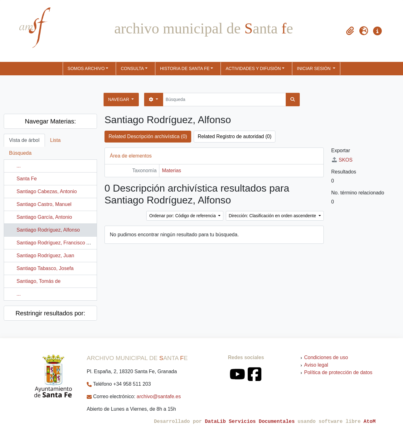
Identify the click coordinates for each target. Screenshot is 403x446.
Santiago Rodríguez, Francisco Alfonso (60, 242)
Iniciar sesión (314, 68)
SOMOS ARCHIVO (86, 68)
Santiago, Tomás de (39, 281)
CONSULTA (132, 68)
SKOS (341, 160)
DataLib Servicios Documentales (250, 421)
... (19, 165)
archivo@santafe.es (159, 396)
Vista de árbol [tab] (24, 140)
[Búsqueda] (224, 99)
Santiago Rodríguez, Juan (45, 255)
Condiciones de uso (326, 357)
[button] (350, 31)
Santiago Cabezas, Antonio (47, 191)
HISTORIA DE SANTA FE (185, 68)
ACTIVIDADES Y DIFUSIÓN (253, 68)
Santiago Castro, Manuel (44, 204)
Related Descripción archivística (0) (148, 136)
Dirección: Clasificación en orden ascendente (273, 215)
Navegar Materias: (50, 121)
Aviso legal (316, 365)
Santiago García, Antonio (44, 217)
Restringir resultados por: (50, 313)
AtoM (370, 421)
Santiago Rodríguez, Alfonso (48, 230)
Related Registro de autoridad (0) (235, 136)
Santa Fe (27, 178)
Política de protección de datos (338, 372)
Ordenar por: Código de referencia (183, 215)
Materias (171, 170)
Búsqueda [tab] (20, 153)
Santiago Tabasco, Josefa (45, 268)
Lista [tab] (55, 140)
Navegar (119, 99)
